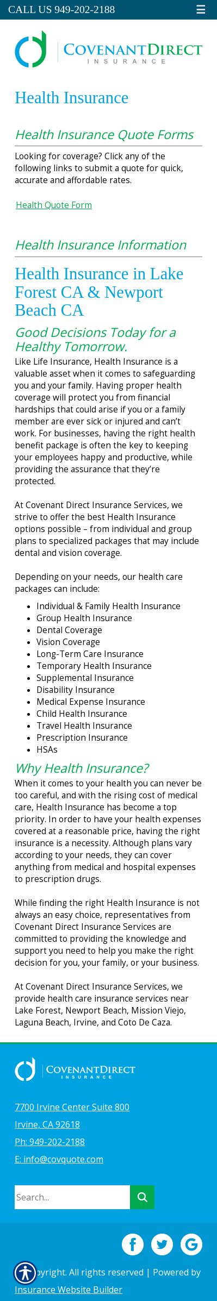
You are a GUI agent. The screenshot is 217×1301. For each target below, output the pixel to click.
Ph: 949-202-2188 (50, 1142)
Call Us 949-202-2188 (61, 9)
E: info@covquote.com (59, 1159)
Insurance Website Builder (68, 1290)
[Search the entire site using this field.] (72, 1197)
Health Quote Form (54, 205)
